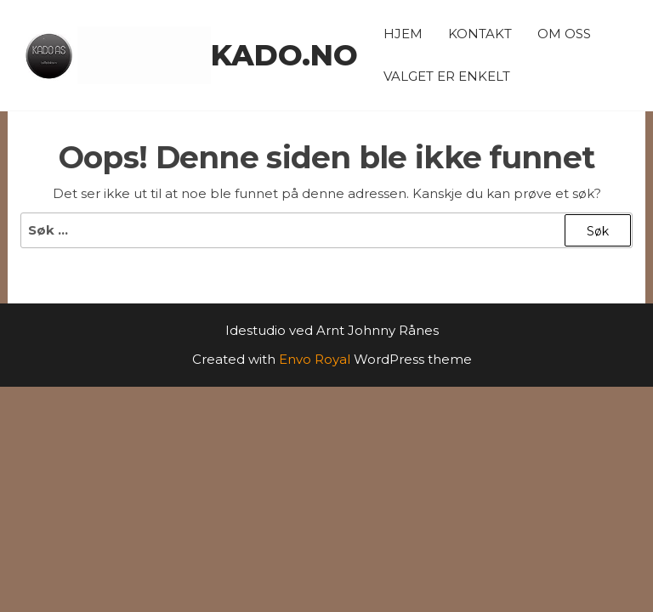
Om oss (564, 34)
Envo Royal (314, 359)
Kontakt (480, 34)
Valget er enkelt (446, 76)
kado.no (284, 55)
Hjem (403, 34)
